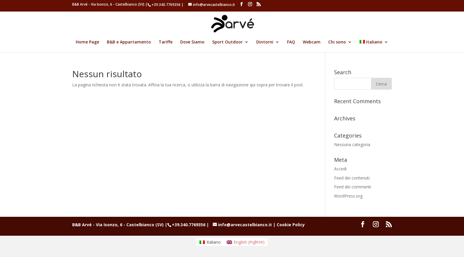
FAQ (291, 42)
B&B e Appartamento (129, 42)
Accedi (340, 169)
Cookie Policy (291, 224)
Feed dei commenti (352, 187)
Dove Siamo (192, 42)
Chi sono (337, 42)
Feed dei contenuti (352, 178)
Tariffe (166, 42)
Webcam (311, 42)
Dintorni (264, 42)
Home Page (87, 42)
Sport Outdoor (227, 42)
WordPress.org (348, 196)
